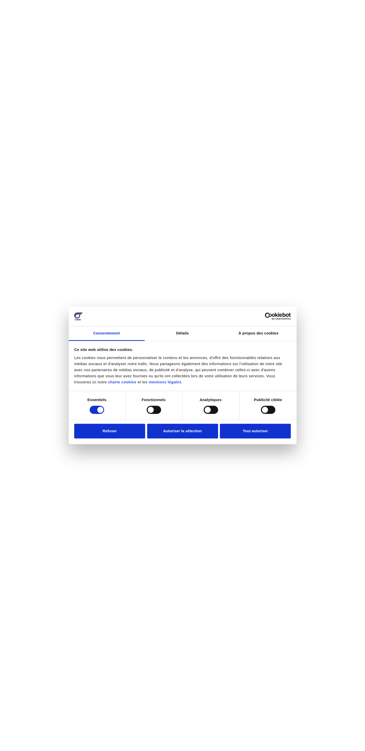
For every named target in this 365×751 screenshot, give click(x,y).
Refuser (110, 431)
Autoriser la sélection (182, 431)
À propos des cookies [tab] (259, 333)
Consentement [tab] (106, 333)
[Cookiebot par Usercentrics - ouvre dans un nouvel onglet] (268, 316)
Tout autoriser (255, 431)
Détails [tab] (182, 333)
